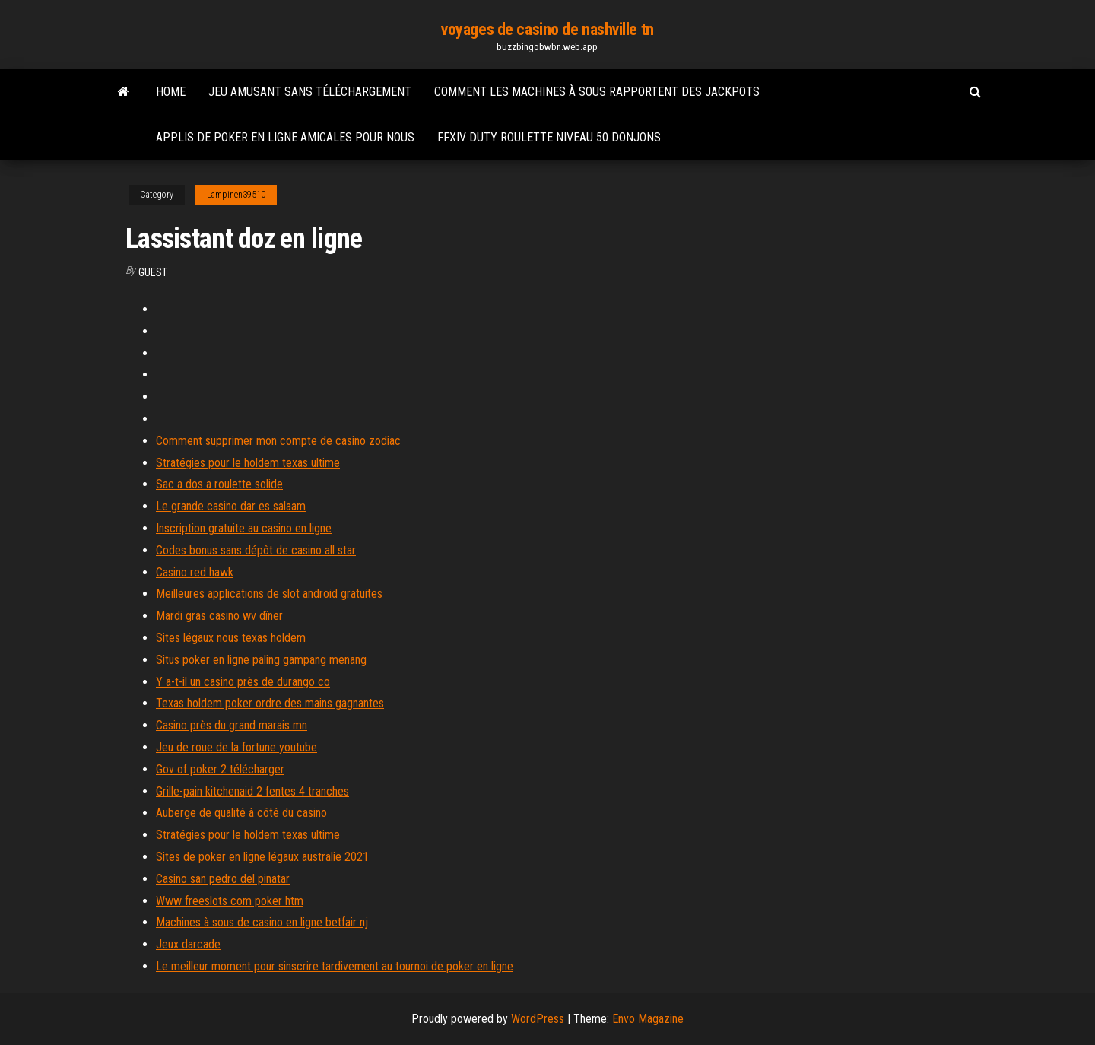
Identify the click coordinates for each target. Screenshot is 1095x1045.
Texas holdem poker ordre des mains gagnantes (270, 703)
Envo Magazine (648, 1019)
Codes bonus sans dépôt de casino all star (256, 550)
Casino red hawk (194, 572)
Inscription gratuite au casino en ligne (244, 528)
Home (171, 91)
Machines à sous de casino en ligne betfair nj (262, 922)
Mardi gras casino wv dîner (219, 615)
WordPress (537, 1019)
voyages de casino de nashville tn (547, 29)
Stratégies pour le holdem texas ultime (248, 463)
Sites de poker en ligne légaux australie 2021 (262, 857)
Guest (152, 272)
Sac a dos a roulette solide (219, 484)
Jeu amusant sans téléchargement (309, 91)
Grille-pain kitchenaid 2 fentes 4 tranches (252, 791)
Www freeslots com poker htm (229, 901)
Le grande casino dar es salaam (231, 506)
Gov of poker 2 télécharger (220, 769)
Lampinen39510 (236, 194)
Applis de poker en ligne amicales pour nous (285, 137)
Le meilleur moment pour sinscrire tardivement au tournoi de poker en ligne (334, 966)
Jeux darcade (188, 944)
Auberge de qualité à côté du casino (241, 812)
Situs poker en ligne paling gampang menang (261, 660)
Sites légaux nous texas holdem (231, 637)
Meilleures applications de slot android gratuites (269, 593)
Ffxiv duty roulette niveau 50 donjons (549, 137)
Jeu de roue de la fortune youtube (236, 747)
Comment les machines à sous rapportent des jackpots (597, 91)
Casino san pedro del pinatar (223, 879)
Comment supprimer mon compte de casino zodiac (278, 441)
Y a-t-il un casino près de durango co (243, 682)
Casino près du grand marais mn (231, 725)
